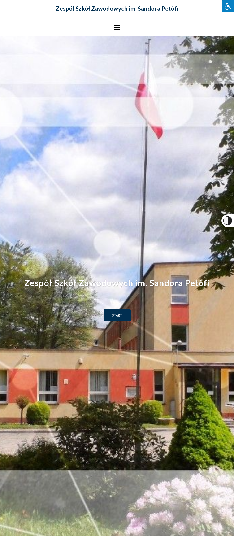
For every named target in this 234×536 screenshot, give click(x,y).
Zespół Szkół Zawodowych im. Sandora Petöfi (117, 8)
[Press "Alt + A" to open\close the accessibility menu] (228, 6)
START (117, 315)
